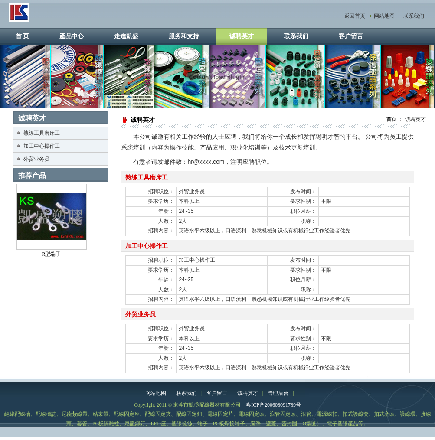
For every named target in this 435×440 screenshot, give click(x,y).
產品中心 (71, 36)
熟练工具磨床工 (41, 133)
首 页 (22, 36)
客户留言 (351, 36)
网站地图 (384, 16)
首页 (391, 119)
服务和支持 (184, 36)
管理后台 (278, 393)
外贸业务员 (36, 159)
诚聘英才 (241, 36)
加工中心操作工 (41, 146)
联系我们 (413, 16)
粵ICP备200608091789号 (273, 405)
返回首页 (354, 16)
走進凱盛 (126, 36)
